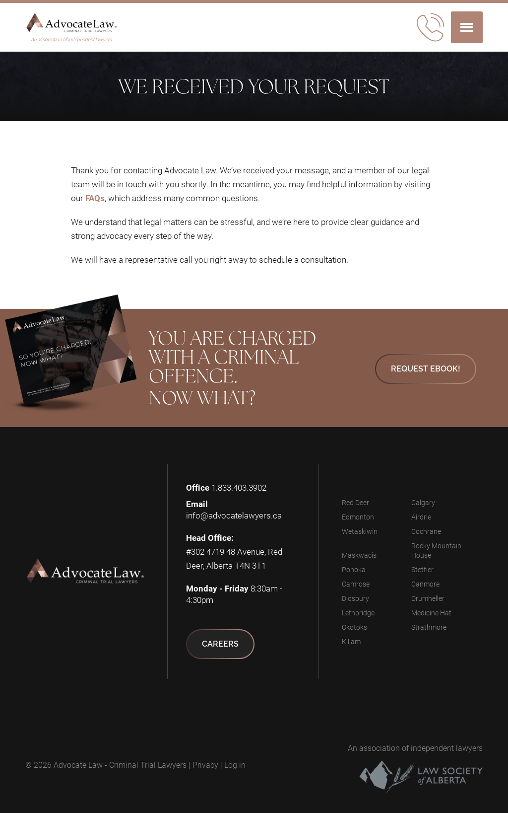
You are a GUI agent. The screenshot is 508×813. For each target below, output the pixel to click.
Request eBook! (425, 368)
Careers (220, 644)
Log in (235, 764)
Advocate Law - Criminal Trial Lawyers (120, 764)
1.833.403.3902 (238, 487)
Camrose (356, 584)
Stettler (422, 569)
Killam (351, 641)
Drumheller (427, 598)
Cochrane (426, 531)
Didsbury (355, 598)
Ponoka (354, 569)
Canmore (425, 584)
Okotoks (354, 627)
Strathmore (428, 627)
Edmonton (358, 516)
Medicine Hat (431, 612)
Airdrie (421, 516)
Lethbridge (358, 612)
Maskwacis (359, 555)
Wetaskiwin (360, 531)
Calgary (423, 502)
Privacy (205, 764)
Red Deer (355, 502)
